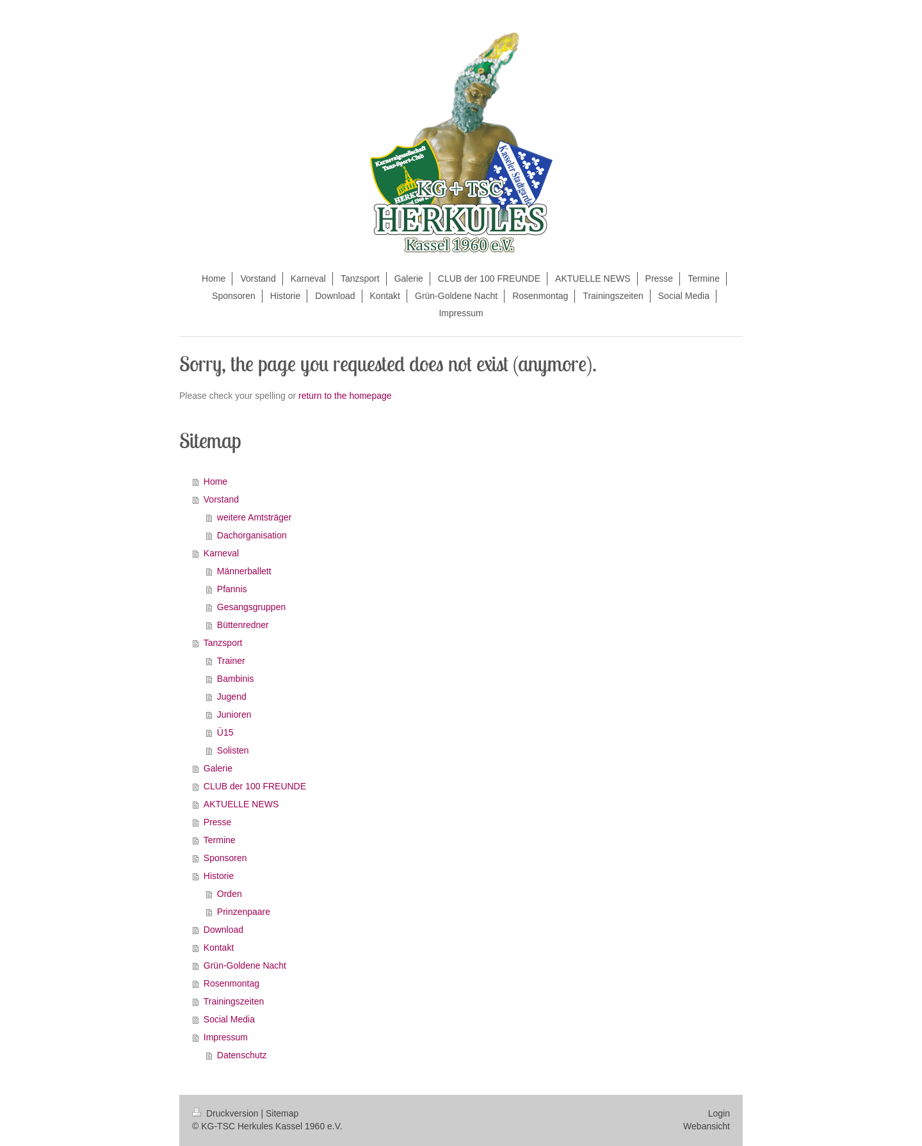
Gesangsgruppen (251, 607)
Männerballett (244, 571)
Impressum (226, 1037)
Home (215, 481)
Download (223, 929)
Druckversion (226, 1113)
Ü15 (225, 732)
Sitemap (282, 1113)
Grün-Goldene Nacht (245, 965)
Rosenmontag (231, 983)
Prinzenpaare (243, 912)
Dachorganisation (252, 535)
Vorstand (221, 499)
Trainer (231, 661)
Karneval (221, 553)
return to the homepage (345, 396)
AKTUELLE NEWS (241, 804)
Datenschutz (242, 1055)
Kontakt (219, 947)
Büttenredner (243, 625)
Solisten (233, 750)
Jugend (232, 696)
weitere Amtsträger (254, 517)
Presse (218, 822)
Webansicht (706, 1126)
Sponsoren (225, 858)
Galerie (218, 768)
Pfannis (232, 589)
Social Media (229, 1019)
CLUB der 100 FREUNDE (255, 786)
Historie (219, 876)
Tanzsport (223, 643)
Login (719, 1113)
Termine (220, 840)
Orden (229, 894)
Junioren (234, 714)
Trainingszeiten (234, 1001)
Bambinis (235, 679)
